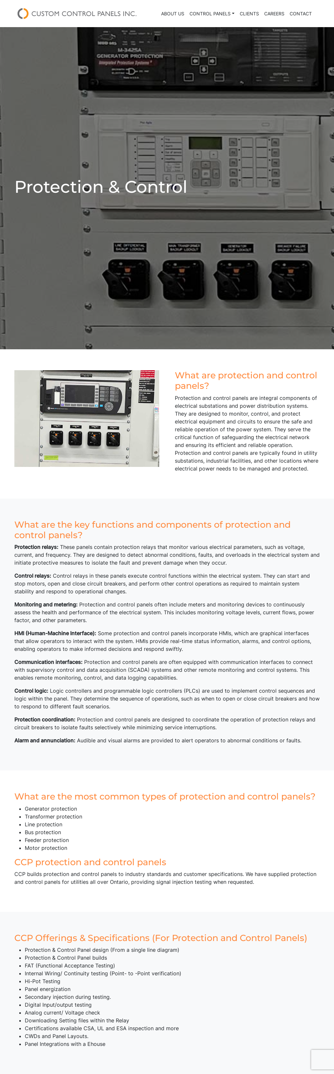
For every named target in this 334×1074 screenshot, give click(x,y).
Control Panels (210, 13)
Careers (274, 13)
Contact (301, 13)
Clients (249, 13)
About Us (172, 13)
